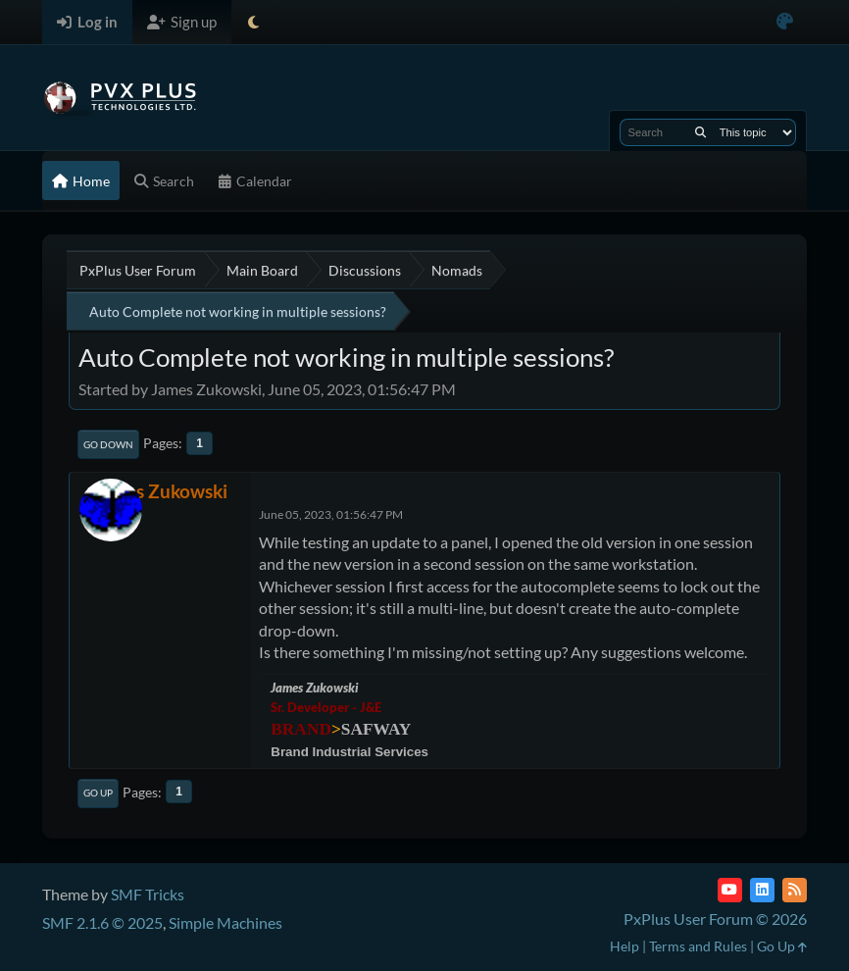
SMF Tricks (147, 894)
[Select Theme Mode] (253, 22)
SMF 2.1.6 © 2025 (102, 922)
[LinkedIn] (762, 890)
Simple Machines (225, 922)
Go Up (98, 792)
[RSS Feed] (794, 890)
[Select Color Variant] (785, 22)
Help (624, 946)
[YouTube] (730, 890)
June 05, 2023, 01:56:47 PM (331, 514)
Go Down (108, 444)
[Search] (700, 132)
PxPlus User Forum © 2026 (715, 918)
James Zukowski (160, 491)
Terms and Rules (698, 946)
